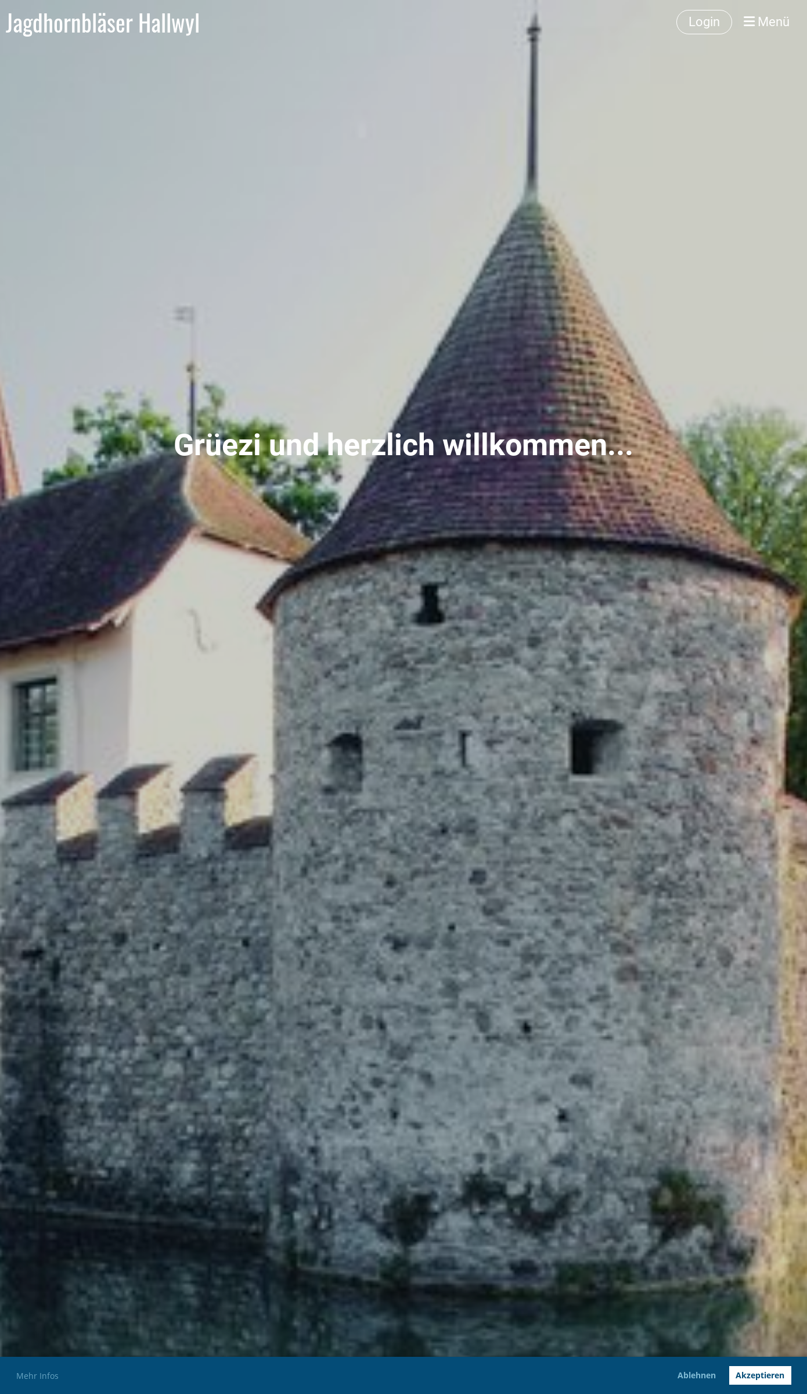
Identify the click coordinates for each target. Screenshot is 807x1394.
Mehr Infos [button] (37, 1375)
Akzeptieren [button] (760, 1375)
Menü (767, 22)
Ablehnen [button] (697, 1375)
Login (704, 22)
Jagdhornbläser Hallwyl (103, 22)
